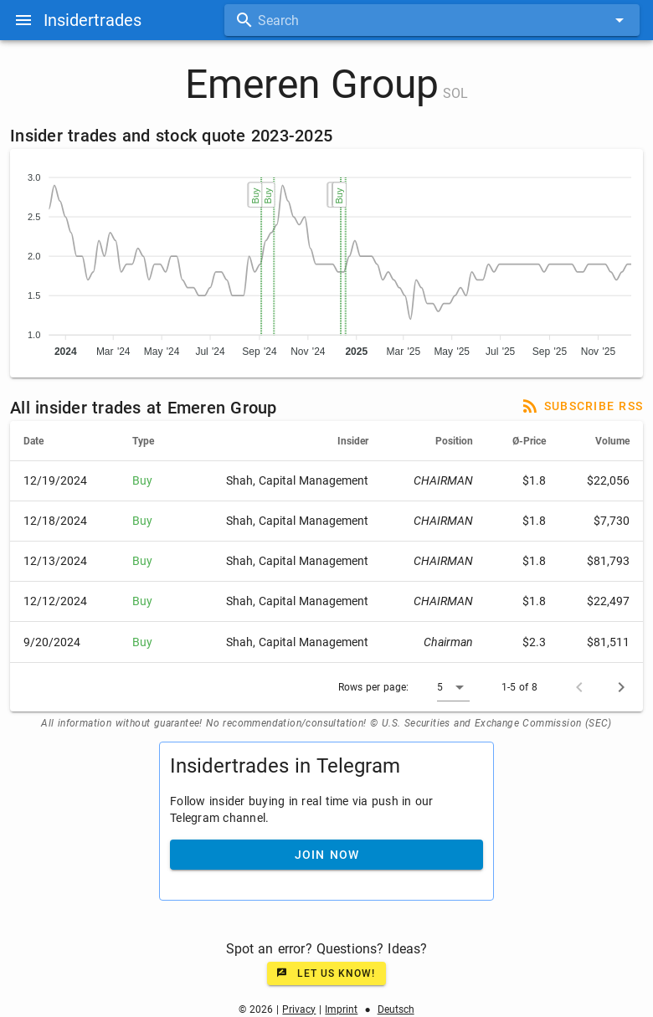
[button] (453, 687)
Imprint (341, 1009)
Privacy (299, 1009)
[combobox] (432, 20)
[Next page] (621, 687)
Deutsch (396, 1009)
